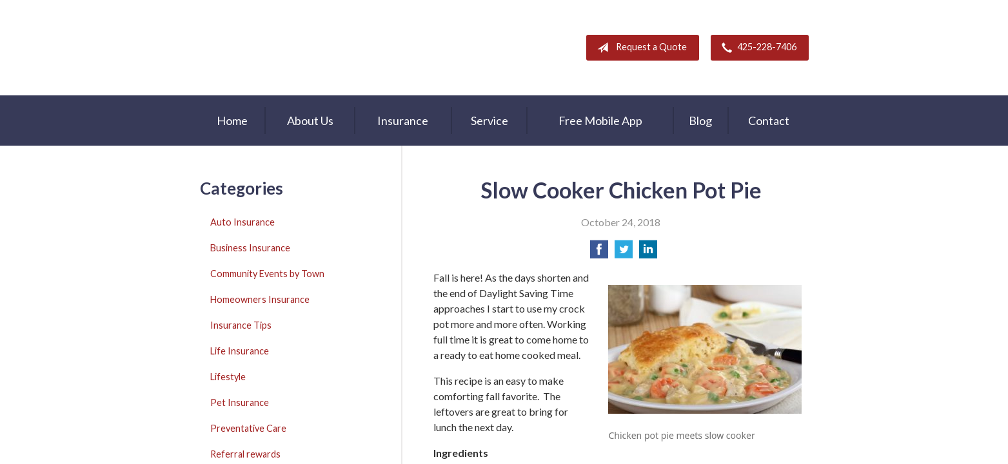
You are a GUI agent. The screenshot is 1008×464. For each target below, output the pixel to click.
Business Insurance (250, 247)
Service (489, 120)
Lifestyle (228, 376)
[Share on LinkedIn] (648, 253)
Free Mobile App (600, 120)
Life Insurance (239, 350)
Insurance (402, 120)
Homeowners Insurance (260, 299)
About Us (310, 120)
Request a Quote (639, 47)
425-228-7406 (756, 47)
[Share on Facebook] (599, 253)
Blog (700, 120)
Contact (768, 120)
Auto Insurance (242, 222)
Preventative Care (248, 428)
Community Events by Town (267, 273)
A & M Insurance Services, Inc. (280, 48)
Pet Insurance (239, 402)
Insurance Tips (241, 325)
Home (232, 120)
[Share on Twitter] (624, 253)
